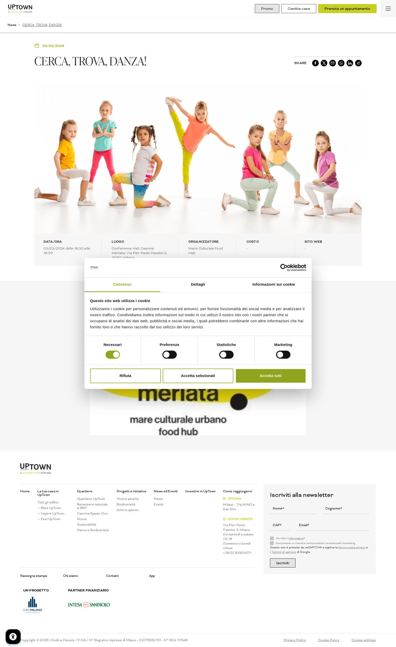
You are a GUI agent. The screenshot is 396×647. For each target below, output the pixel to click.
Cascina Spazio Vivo (92, 513)
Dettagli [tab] (198, 284)
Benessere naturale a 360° (92, 506)
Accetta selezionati (198, 375)
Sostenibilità (86, 524)
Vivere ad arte (128, 499)
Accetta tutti (271, 375)
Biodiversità (126, 504)
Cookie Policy (328, 640)
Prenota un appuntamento (347, 8)
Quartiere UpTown (91, 499)
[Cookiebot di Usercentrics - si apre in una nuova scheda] (284, 268)
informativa (296, 538)
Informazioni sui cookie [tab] (274, 284)
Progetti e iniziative (131, 491)
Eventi (159, 504)
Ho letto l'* (290, 538)
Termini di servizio (283, 552)
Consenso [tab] (122, 284)
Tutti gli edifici (48, 502)
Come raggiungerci (237, 491)
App (152, 576)
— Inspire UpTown (50, 513)
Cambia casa (299, 8)
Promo (267, 8)
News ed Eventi (166, 491)
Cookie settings (364, 640)
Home (25, 491)
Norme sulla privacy (351, 547)
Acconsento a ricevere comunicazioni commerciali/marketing (315, 543)
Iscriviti (282, 562)
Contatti (112, 576)
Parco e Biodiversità (93, 530)
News (12, 25)
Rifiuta (125, 375)
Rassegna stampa (33, 576)
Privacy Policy (295, 640)
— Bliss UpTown (49, 508)
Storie (82, 519)
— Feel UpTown (48, 519)
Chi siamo (70, 576)
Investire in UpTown (200, 491)
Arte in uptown (128, 510)
